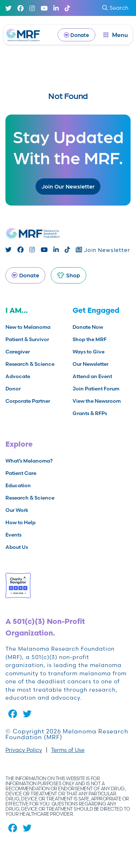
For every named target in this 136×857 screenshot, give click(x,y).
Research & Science (29, 364)
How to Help (20, 522)
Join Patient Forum (96, 388)
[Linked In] (56, 8)
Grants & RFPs (90, 413)
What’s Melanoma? (29, 461)
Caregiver (17, 351)
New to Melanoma (27, 327)
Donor (13, 388)
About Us (16, 547)
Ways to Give (88, 351)
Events (13, 534)
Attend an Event (92, 376)
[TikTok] (67, 8)
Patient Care (20, 473)
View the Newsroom (97, 401)
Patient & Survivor (27, 339)
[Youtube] (44, 8)
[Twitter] (8, 8)
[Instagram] (32, 8)
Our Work (16, 510)
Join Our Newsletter (68, 186)
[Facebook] (20, 8)
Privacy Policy (23, 749)
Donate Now (88, 327)
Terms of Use (68, 749)
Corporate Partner (27, 401)
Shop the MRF (90, 339)
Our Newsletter (90, 364)
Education (18, 485)
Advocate (17, 376)
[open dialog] (115, 34)
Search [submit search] (115, 7)
